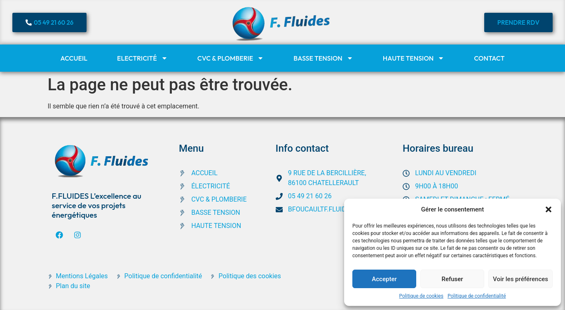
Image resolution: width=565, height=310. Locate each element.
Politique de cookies (421, 296)
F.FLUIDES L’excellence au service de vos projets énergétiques (96, 205)
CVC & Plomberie (230, 58)
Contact (489, 58)
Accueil (74, 58)
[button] (548, 209)
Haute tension (414, 58)
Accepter (384, 279)
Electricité (142, 58)
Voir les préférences (520, 279)
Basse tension (323, 58)
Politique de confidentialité (477, 296)
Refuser (452, 279)
